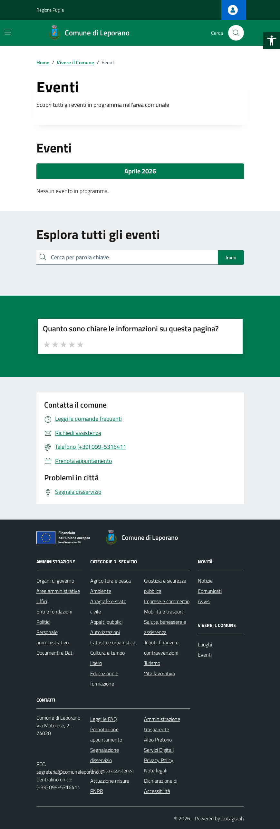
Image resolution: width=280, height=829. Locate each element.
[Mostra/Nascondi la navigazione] (8, 32)
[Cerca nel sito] (236, 33)
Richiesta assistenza (112, 770)
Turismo (152, 663)
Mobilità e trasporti (164, 611)
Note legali (155, 770)
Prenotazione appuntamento (106, 734)
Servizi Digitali (159, 750)
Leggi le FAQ (103, 719)
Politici (43, 622)
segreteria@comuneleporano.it (69, 772)
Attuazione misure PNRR (109, 786)
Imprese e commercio (166, 601)
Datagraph (232, 818)
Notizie (205, 581)
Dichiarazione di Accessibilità (160, 786)
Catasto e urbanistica (112, 642)
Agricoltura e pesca (110, 581)
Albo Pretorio (158, 739)
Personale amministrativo (52, 637)
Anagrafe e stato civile (108, 606)
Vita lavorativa (159, 673)
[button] (271, 40)
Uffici (41, 601)
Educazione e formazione (104, 678)
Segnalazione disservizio (104, 755)
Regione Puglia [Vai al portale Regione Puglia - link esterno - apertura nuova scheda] (50, 9)
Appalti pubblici (106, 622)
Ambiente (100, 591)
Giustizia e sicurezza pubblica (165, 586)
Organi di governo (55, 581)
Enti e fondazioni (54, 611)
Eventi (205, 655)
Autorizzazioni (105, 632)
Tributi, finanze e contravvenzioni (161, 648)
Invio (231, 257)
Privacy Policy (158, 760)
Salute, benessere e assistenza (165, 627)
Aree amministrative (58, 591)
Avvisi (204, 601)
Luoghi (205, 644)
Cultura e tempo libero (107, 658)
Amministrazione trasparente (162, 724)
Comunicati (210, 591)
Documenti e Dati (54, 653)
